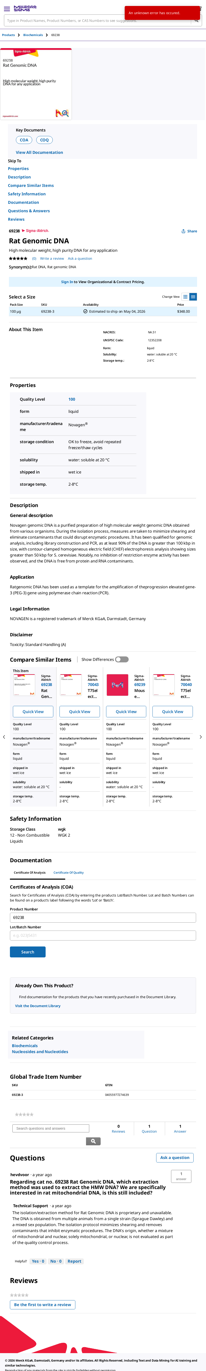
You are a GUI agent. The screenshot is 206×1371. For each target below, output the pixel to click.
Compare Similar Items (31, 185)
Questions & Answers (29, 211)
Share (189, 231)
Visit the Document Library (37, 1005)
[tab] (12, 35)
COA (24, 140)
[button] (181, 1164)
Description (19, 177)
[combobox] (103, 20)
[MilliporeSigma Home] (25, 8)
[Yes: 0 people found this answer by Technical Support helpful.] (38, 1249)
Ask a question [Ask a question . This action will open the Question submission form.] (80, 258)
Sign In (67, 281)
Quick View (33, 711)
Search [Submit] (27, 952)
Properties (18, 168)
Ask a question (174, 1145)
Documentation (23, 202)
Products (8, 35)
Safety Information (27, 194)
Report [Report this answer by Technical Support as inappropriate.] (74, 1248)
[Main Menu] (7, 8)
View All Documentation (39, 152)
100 (71, 399)
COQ (44, 140)
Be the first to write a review (44, 1293)
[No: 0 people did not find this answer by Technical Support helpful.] (56, 1249)
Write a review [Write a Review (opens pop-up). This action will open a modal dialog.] (52, 258)
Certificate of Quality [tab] (69, 872)
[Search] (196, 20)
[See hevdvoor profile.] (19, 1162)
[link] (24, 1114)
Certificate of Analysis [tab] (30, 872)
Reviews (16, 219)
